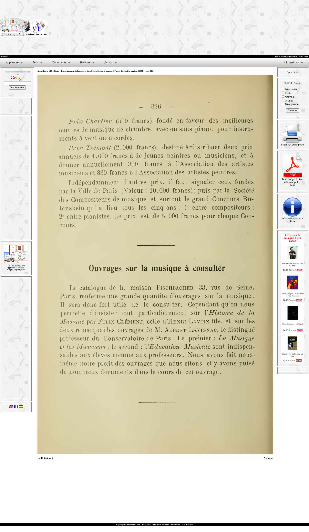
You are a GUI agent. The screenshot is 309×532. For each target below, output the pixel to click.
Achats (108, 62)
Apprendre (12, 62)
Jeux (35, 62)
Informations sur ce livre (293, 219)
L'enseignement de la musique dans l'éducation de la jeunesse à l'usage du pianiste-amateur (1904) (102, 71)
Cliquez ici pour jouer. (16, 270)
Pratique (85, 62)
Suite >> (268, 458)
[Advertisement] (259, 27)
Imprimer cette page (292, 143)
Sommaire (292, 72)
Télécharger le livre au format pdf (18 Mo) (293, 180)
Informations (291, 62)
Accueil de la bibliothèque (48, 71)
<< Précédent (45, 458)
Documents (59, 62)
